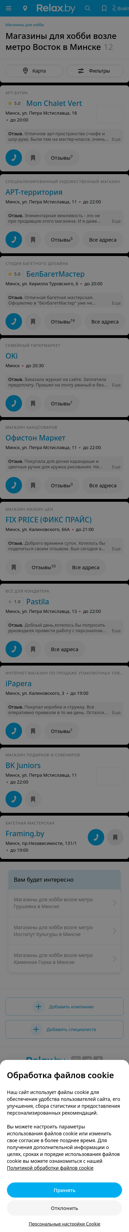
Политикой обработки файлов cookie (50, 1168)
